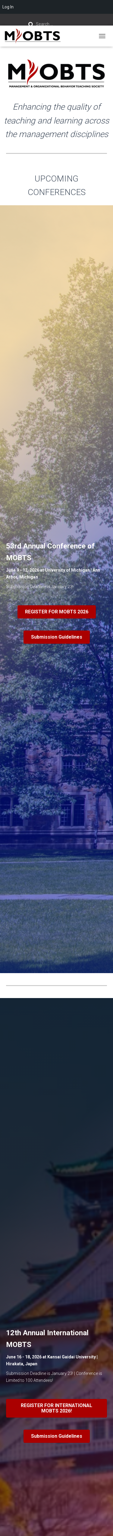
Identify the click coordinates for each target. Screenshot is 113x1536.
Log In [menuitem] (8, 7)
